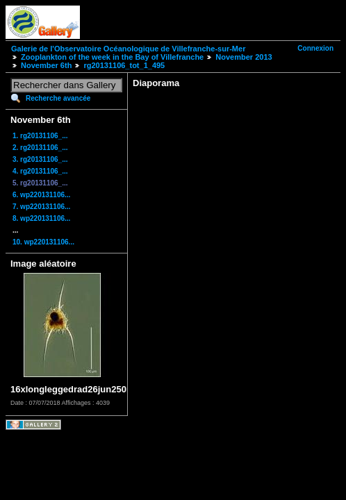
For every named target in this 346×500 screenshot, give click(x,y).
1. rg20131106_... (40, 136)
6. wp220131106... (41, 195)
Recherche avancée (58, 98)
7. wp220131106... (41, 206)
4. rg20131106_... (40, 171)
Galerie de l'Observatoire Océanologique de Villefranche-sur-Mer (128, 48)
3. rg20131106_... (40, 159)
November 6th (46, 65)
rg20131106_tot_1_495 (124, 65)
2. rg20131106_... (40, 147)
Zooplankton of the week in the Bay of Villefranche (112, 57)
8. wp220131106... (41, 218)
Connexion (315, 48)
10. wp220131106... (43, 242)
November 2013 (243, 57)
